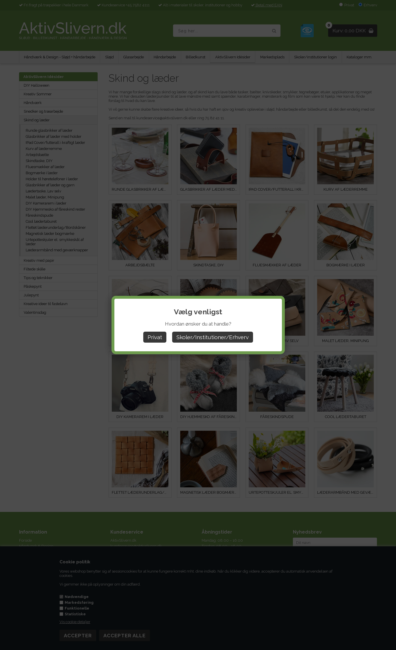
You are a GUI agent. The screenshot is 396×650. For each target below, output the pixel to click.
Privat (155, 337)
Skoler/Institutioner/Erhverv (212, 337)
